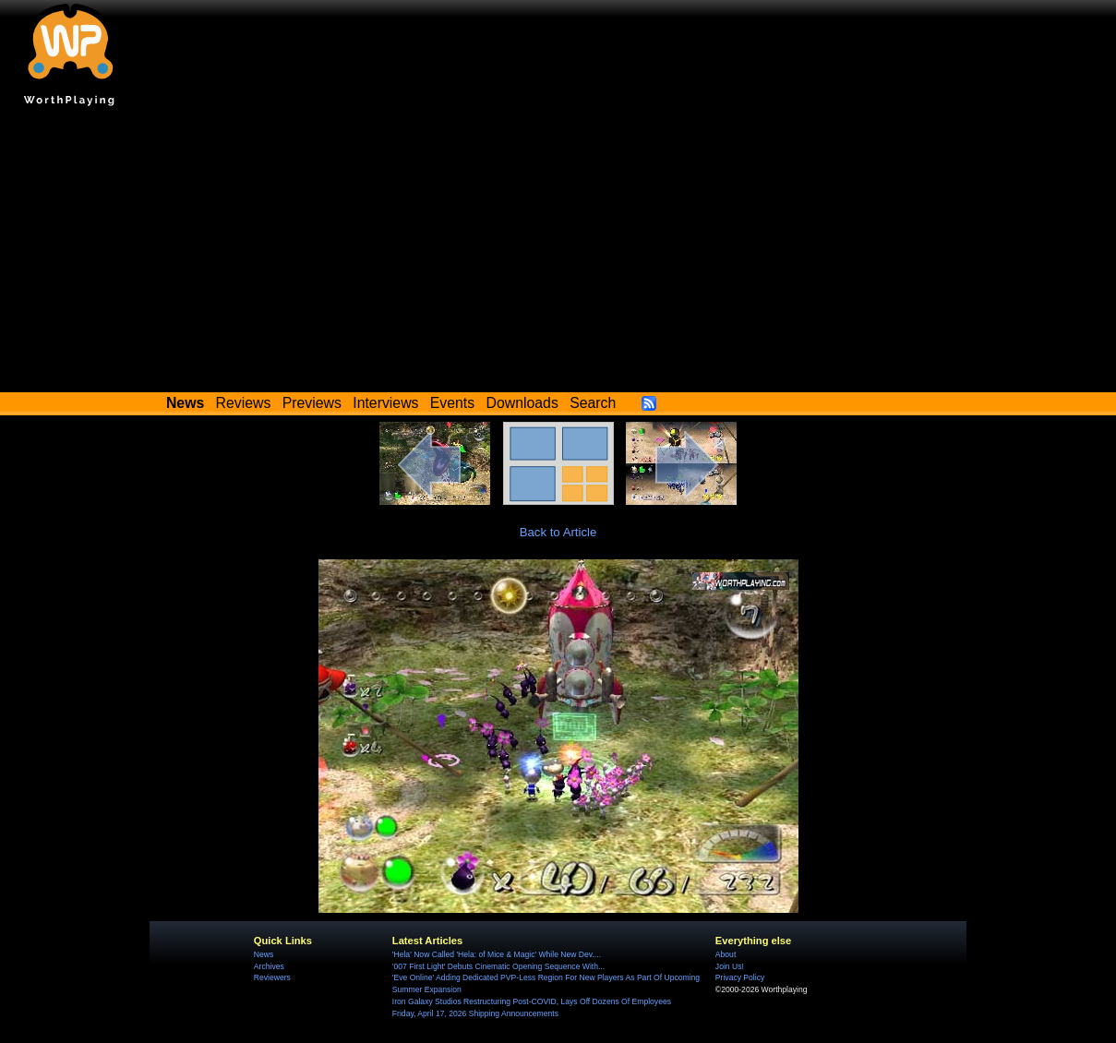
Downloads (522, 403)
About (725, 954)
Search (593, 403)
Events (452, 403)
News (263, 954)
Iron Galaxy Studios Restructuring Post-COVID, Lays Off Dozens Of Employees (531, 1001)
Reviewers (272, 977)
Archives (269, 966)
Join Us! (729, 966)
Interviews (385, 403)
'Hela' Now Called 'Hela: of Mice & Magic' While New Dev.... (496, 954)
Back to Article (558, 532)
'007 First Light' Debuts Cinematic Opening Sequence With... (498, 966)
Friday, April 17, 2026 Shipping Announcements (475, 1013)
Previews (312, 403)
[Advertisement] (558, 254)
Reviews (243, 403)
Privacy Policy (739, 977)
